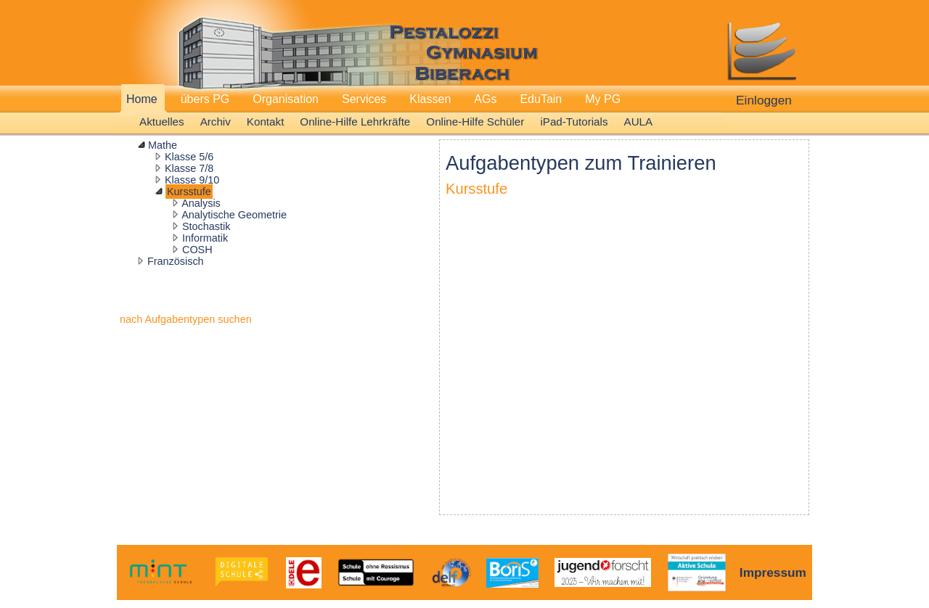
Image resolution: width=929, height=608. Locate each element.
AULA (638, 121)
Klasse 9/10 (192, 180)
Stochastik (206, 226)
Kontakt (266, 121)
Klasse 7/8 (189, 168)
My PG (603, 99)
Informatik (205, 238)
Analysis (201, 203)
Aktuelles (161, 121)
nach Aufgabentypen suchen (186, 319)
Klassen (430, 99)
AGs (485, 99)
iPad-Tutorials (573, 121)
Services (364, 99)
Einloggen (764, 100)
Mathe (162, 145)
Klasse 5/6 (189, 157)
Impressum (773, 572)
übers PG (205, 99)
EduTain (541, 99)
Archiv (215, 121)
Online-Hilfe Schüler (475, 121)
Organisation (286, 99)
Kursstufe (189, 191)
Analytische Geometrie (234, 215)
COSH (197, 249)
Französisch (175, 261)
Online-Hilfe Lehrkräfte (355, 121)
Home (141, 99)
